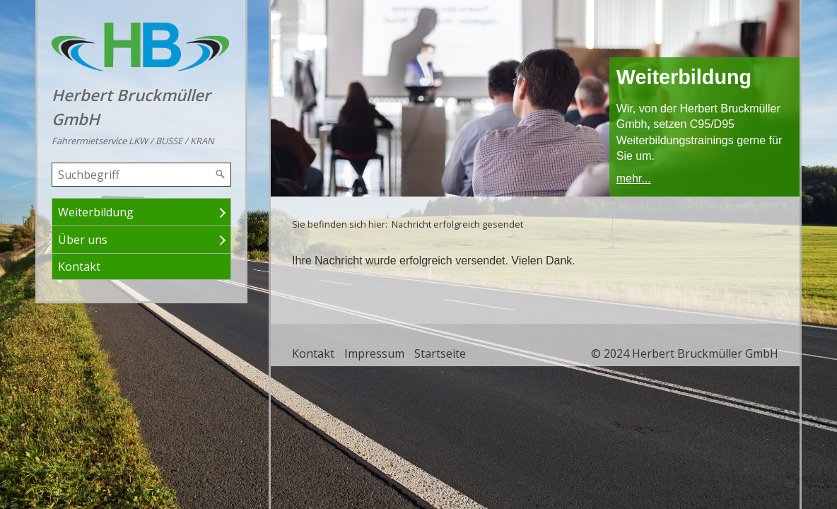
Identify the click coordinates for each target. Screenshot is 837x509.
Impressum (374, 353)
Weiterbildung (96, 212)
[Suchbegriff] (141, 175)
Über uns (82, 239)
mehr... (633, 178)
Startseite (440, 353)
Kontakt (79, 266)
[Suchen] (220, 175)
